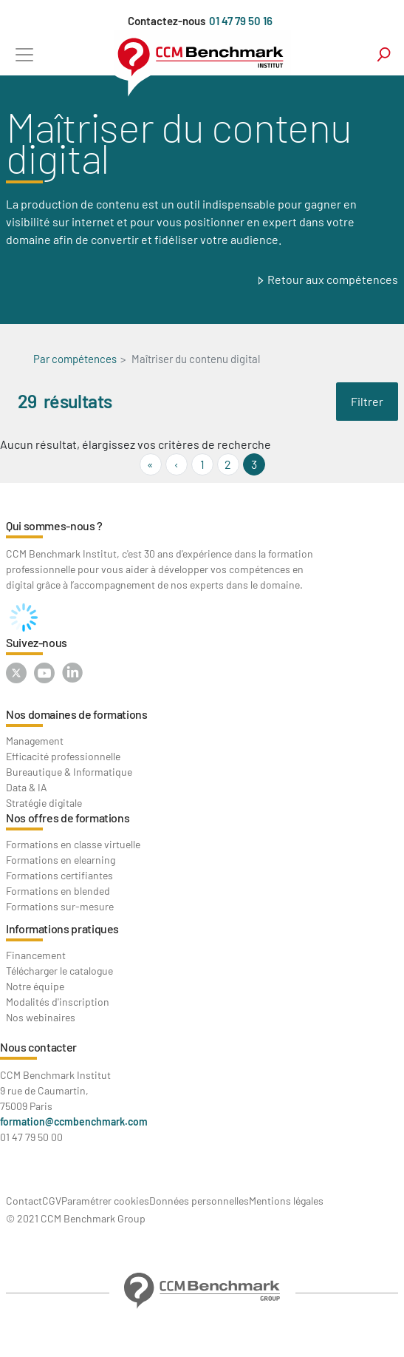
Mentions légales (286, 1200)
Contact (24, 1200)
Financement (36, 955)
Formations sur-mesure (60, 906)
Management (35, 740)
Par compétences (75, 358)
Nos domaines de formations (77, 714)
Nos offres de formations (67, 818)
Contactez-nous (166, 20)
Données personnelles (199, 1200)
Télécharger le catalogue (59, 970)
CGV (51, 1200)
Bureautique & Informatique (69, 771)
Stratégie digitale (44, 802)
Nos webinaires (40, 1017)
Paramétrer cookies (105, 1200)
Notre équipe (35, 986)
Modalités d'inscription (57, 1001)
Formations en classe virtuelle (73, 844)
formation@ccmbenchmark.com (74, 1121)
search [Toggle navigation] (384, 54)
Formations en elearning (60, 859)
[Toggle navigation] (24, 54)
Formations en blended (58, 890)
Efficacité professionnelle (63, 756)
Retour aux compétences (332, 279)
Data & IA (26, 787)
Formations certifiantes (59, 875)
